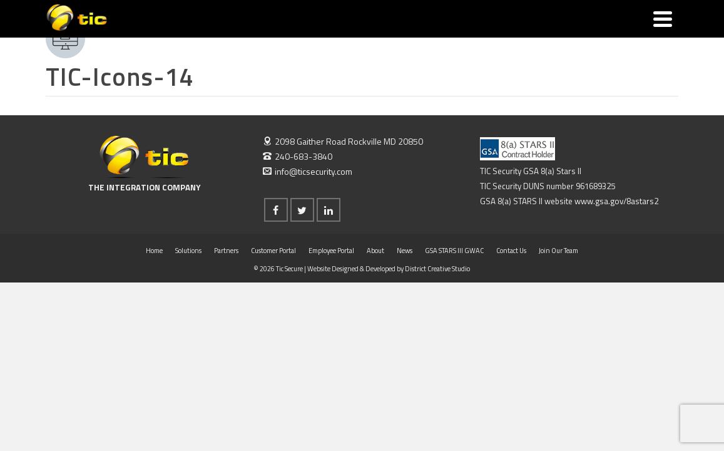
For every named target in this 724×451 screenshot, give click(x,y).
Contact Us (511, 313)
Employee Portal (331, 313)
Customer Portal (273, 313)
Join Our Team (566, 31)
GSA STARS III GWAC (448, 31)
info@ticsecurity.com (307, 234)
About (360, 31)
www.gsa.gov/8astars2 (616, 263)
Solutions (204, 23)
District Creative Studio (437, 331)
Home (154, 313)
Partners (262, 31)
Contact (518, 31)
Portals (313, 23)
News (398, 31)
